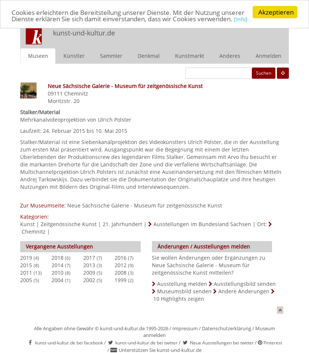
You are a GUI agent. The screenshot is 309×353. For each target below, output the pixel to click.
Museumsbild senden (184, 290)
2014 (57, 264)
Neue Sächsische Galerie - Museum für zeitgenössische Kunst (144, 205)
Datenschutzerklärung (226, 328)
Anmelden (268, 55)
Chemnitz (76, 93)
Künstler (74, 55)
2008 (121, 272)
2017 (89, 257)
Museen (38, 55)
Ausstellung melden (182, 283)
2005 (26, 279)
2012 (121, 264)
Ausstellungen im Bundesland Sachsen (202, 223)
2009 (89, 272)
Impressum (185, 328)
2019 (26, 257)
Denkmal (149, 55)
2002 (89, 279)
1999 (121, 279)
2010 (57, 272)
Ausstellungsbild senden (245, 283)
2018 (57, 257)
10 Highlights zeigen (178, 298)
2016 (121, 257)
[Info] (240, 18)
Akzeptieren (276, 12)
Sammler (111, 55)
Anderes (229, 55)
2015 (26, 264)
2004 (57, 279)
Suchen (263, 72)
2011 (26, 272)
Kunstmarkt (189, 55)
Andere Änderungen (243, 290)
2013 (89, 264)
